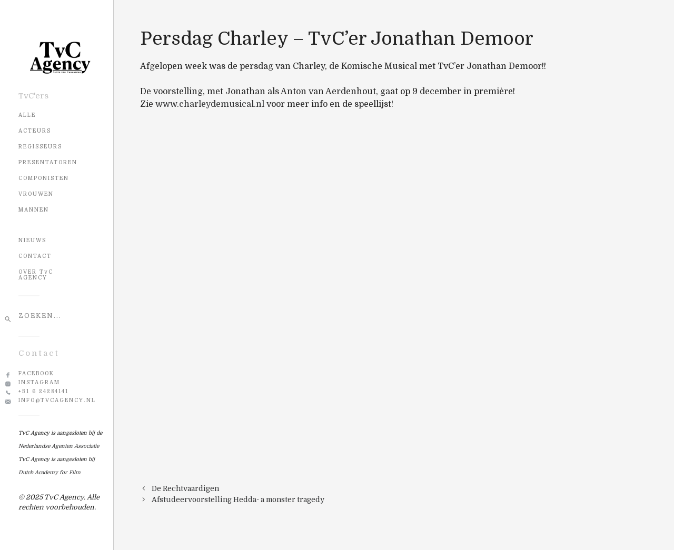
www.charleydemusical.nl (209, 104)
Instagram (39, 382)
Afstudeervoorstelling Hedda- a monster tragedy (238, 500)
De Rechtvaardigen (185, 489)
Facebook (36, 373)
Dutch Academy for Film (49, 472)
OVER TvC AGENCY (35, 275)
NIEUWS (32, 240)
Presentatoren (47, 162)
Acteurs (34, 131)
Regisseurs (40, 146)
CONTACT (35, 256)
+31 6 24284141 (43, 391)
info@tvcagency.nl (57, 400)
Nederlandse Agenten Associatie (58, 446)
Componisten (43, 178)
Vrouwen (36, 194)
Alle (27, 115)
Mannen (33, 210)
